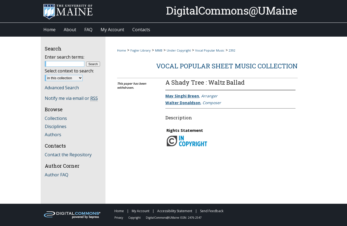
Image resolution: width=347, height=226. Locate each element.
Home (121, 50)
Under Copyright (179, 50)
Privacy (119, 217)
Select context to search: (69, 71)
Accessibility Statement (175, 211)
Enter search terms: (64, 57)
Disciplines (55, 126)
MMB (158, 50)
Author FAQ (56, 175)
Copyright (135, 217)
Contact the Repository (68, 155)
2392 (232, 50)
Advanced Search (62, 88)
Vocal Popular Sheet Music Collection (227, 66)
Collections (56, 118)
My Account (141, 211)
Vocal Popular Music (209, 50)
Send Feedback (211, 211)
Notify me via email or (71, 98)
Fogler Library (140, 50)
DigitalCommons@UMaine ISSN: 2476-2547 (174, 217)
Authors (53, 135)
